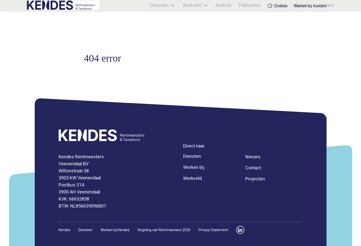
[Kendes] (69, 23)
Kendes (64, 230)
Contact (319, 23)
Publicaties (242, 23)
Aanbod (215, 23)
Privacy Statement (213, 230)
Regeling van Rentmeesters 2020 (164, 230)
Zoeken (277, 6)
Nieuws (295, 23)
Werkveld (187, 23)
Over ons (270, 23)
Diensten (154, 23)
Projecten (255, 178)
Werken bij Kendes (310, 6)
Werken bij (193, 167)
